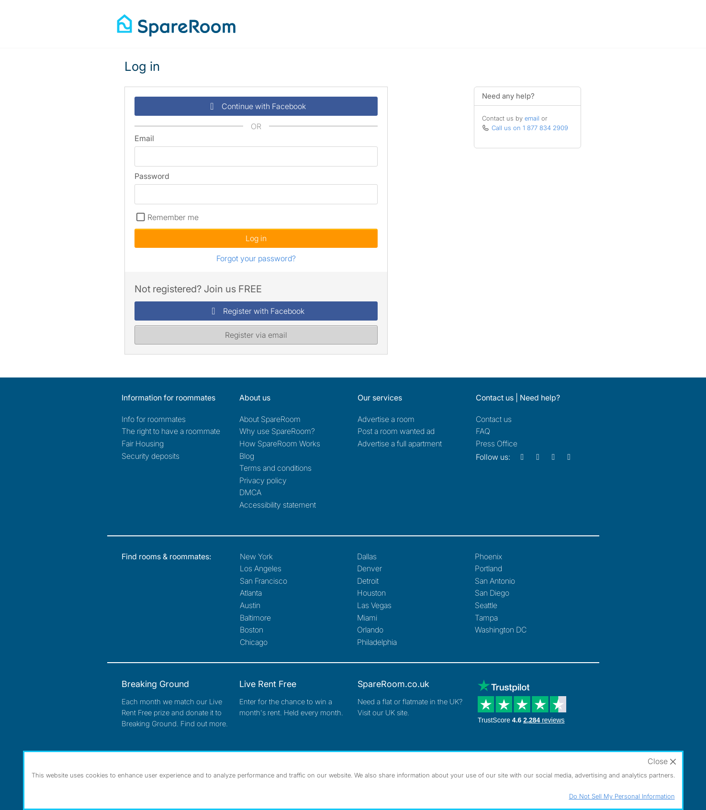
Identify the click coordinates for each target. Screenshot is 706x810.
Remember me (173, 217)
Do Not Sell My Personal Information (622, 796)
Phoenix (488, 556)
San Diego (492, 593)
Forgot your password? (256, 258)
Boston (251, 629)
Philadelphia (377, 642)
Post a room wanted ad (396, 431)
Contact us (494, 419)
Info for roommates (154, 419)
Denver (369, 568)
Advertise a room (386, 419)
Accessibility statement (277, 505)
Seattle (486, 605)
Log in (256, 238)
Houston (371, 593)
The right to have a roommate (171, 431)
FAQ (483, 431)
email (532, 118)
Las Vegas (374, 605)
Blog (246, 456)
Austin (250, 605)
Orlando (370, 629)
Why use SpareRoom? (277, 431)
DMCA (250, 492)
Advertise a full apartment (400, 443)
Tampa (486, 617)
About (270, 419)
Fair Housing (143, 443)
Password (151, 176)
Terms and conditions (275, 468)
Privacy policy (263, 480)
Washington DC (501, 629)
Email (144, 138)
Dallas (367, 556)
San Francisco (263, 581)
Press (496, 443)
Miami (367, 617)
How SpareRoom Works (279, 443)
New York (256, 556)
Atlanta (251, 593)
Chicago (254, 642)
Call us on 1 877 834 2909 (530, 128)
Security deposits (150, 456)
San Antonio (495, 581)
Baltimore (255, 617)
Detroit (368, 581)
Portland (488, 568)
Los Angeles (260, 568)
